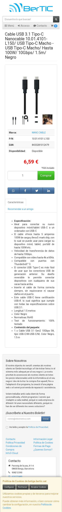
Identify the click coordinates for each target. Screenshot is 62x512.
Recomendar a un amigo (20, 209)
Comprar (46, 175)
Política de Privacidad (38, 427)
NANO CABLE (39, 132)
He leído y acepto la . (29, 427)
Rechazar (22, 487)
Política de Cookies (43, 442)
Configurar (9, 487)
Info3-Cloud (12, 453)
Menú (9, 25)
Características (15, 202)
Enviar (46, 419)
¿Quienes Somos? (43, 449)
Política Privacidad (15, 442)
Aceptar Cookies (38, 487)
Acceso (24, 25)
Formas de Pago (42, 446)
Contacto (40, 25)
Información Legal (43, 439)
